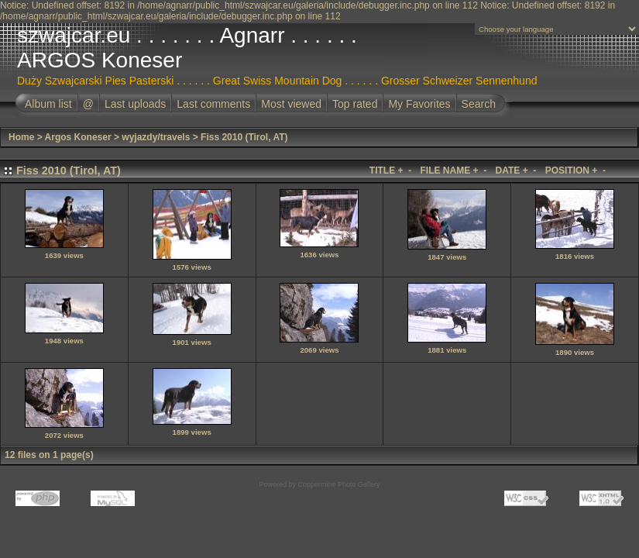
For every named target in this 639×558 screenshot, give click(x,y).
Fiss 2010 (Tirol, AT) (244, 137)
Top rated (354, 104)
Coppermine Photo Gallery (338, 484)
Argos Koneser (78, 137)
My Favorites (419, 104)
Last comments (213, 104)
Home (21, 137)
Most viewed (291, 104)
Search (479, 104)
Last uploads (135, 104)
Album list (48, 104)
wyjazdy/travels (156, 137)
